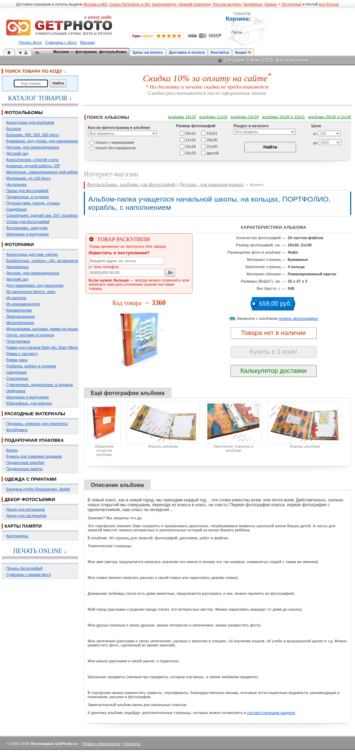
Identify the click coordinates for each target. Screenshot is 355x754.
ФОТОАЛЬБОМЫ (23, 112)
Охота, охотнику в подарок (30, 335)
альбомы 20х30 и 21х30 (329, 117)
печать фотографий (298, 318)
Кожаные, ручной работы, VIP (33, 166)
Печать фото (30, 42)
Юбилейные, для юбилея (29, 403)
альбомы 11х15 (213, 117)
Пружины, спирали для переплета (37, 423)
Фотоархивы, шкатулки (26, 228)
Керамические (19, 310)
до (315, 143)
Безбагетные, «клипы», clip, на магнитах (42, 260)
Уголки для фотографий (27, 222)
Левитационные (20, 316)
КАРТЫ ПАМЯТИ (23, 526)
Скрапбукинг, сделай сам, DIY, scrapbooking (45, 215)
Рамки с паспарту (22, 353)
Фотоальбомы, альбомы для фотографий (131, 184)
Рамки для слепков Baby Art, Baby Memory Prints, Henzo (56, 347)
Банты (12, 450)
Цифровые (16, 391)
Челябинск (253, 4)
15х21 (212, 133)
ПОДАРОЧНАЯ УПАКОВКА (34, 440)
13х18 (190, 146)
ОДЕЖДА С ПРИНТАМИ (30, 479)
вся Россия (329, 4)
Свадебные (16, 209)
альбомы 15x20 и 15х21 (283, 117)
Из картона (16, 298)
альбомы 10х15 (182, 117)
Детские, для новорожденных (32, 147)
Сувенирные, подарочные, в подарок (39, 385)
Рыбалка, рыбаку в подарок (31, 366)
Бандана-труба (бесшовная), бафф (38, 489)
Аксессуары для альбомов (30, 122)
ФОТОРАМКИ (19, 244)
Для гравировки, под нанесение (34, 285)
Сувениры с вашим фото (28, 574)
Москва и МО (95, 4)
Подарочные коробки (25, 462)
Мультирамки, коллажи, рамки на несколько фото (51, 329)
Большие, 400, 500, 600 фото (32, 135)
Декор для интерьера (25, 509)
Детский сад (17, 153)
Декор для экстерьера (26, 515)
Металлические (20, 322)
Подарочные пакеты (24, 469)
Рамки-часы (17, 360)
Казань (271, 4)
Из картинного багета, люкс (31, 291)
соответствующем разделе (271, 713)
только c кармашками (114, 142)
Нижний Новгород (194, 4)
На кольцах (16, 184)
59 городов (291, 4)
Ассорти (13, 128)
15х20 (190, 153)
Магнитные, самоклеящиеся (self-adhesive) (45, 172)
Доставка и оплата (187, 52)
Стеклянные (17, 378)
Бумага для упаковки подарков (34, 456)
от (315, 134)
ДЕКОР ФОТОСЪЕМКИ (29, 499)
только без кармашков (115, 148)
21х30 (212, 146)
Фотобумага (17, 430)
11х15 (190, 139)
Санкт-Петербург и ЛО (129, 4)
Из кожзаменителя (23, 304)
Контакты (220, 52)
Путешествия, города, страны (33, 203)
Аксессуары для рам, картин (32, 254)
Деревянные (17, 267)
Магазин (87, 42)
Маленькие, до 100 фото (28, 178)
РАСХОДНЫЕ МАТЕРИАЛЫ (34, 413)
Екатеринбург (164, 4)
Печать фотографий (24, 568)
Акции (241, 52)
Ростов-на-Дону (227, 4)
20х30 (212, 139)
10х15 (190, 133)
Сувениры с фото (61, 42)
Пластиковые (18, 341)
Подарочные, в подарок (27, 197)
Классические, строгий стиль (32, 159)
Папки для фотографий (27, 190)
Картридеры (17, 536)
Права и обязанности (101, 744)
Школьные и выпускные (27, 234)
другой (213, 153)
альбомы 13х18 (244, 117)
